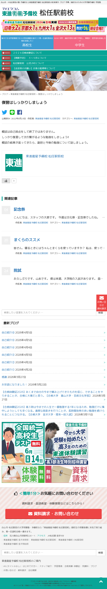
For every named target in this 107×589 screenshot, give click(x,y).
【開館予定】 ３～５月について (24, 58)
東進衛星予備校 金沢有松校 (16, 543)
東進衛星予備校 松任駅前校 (23, 94)
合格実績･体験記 (72, 566)
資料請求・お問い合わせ (53, 514)
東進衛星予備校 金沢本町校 (16, 539)
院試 (17, 270)
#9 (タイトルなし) (12, 566)
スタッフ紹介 (45, 566)
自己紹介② (8, 362)
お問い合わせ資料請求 (101, 303)
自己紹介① (8, 369)
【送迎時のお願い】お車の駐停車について (28, 68)
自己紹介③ (8, 355)
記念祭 (19, 209)
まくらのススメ (27, 239)
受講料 (85, 566)
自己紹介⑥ (8, 332)
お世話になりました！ (14, 384)
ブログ (5, 94)
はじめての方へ (30, 566)
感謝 (4, 377)
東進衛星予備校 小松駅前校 (71, 539)
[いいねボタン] (6, 180)
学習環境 (58, 566)
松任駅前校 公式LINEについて (23, 63)
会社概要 (32, 570)
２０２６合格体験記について (22, 53)
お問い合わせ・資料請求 (14, 570)
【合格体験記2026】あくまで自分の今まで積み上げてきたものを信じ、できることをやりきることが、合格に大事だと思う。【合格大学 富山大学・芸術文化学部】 (52, 393)
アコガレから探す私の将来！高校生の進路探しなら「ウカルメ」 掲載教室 (53, 581)
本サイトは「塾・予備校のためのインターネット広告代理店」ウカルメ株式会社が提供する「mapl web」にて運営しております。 (53, 585)
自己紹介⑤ (8, 340)
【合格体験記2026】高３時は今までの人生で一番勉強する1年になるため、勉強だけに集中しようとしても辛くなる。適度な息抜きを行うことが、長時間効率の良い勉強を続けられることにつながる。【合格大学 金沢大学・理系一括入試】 (53, 410)
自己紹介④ (8, 347)
